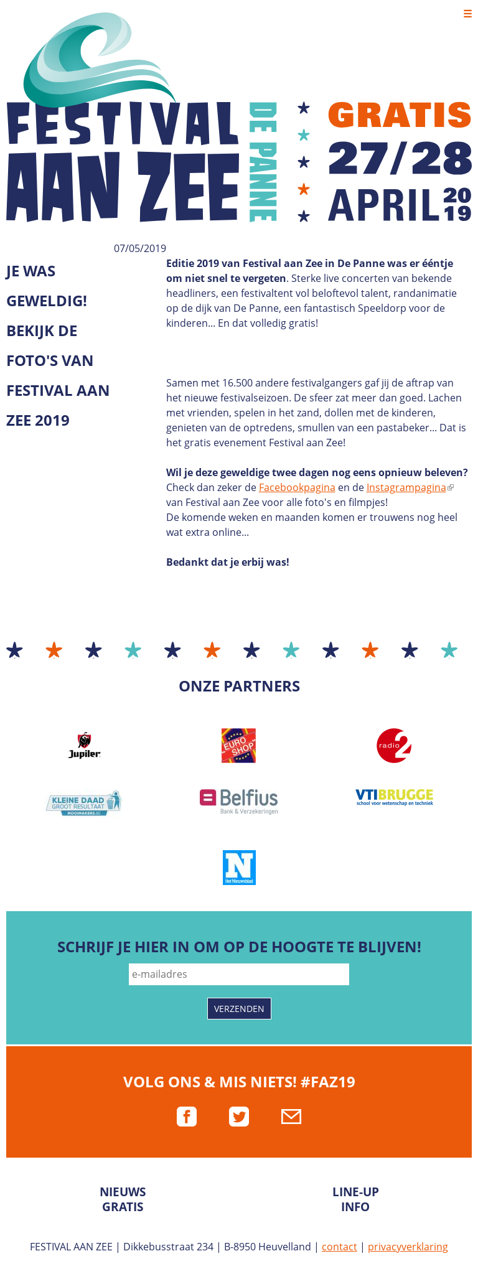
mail (291, 1117)
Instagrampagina (410, 487)
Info (355, 1206)
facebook (187, 1117)
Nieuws (123, 1191)
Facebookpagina (297, 487)
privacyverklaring (408, 1246)
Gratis (122, 1206)
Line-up (355, 1191)
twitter (239, 1117)
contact (339, 1246)
